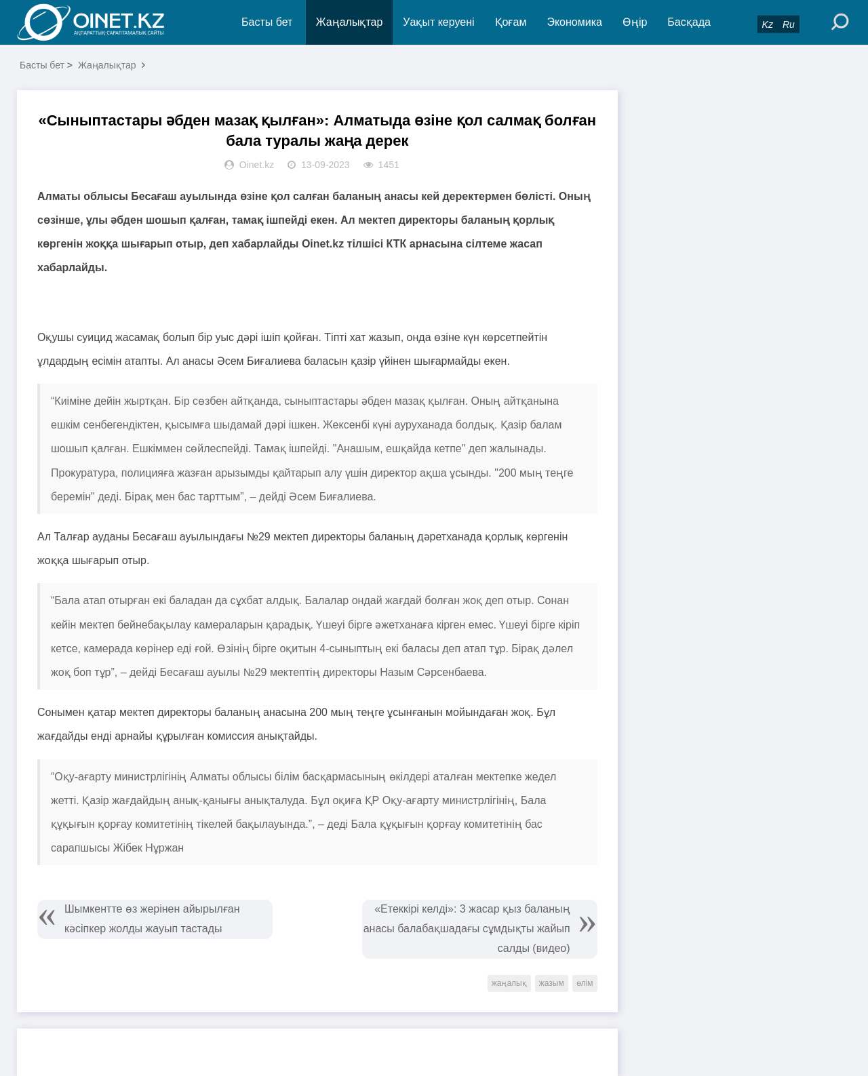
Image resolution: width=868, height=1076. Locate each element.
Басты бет (266, 22)
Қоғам (511, 22)
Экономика (574, 22)
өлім (584, 983)
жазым (551, 983)
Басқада (689, 22)
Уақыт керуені (438, 22)
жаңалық (509, 983)
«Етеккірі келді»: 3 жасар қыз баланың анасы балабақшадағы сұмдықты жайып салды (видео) (466, 928)
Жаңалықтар (349, 22)
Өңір (635, 22)
